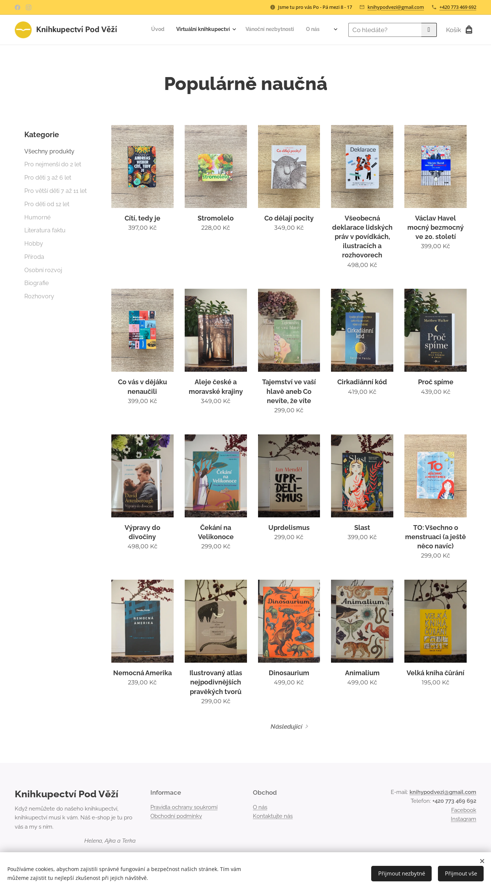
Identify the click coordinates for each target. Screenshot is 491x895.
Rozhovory (39, 296)
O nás (260, 807)
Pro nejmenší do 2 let (52, 164)
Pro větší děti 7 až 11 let (55, 190)
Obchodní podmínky (176, 816)
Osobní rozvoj (43, 270)
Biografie (36, 283)
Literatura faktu (45, 230)
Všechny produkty (49, 151)
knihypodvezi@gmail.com (396, 7)
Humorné (37, 217)
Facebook (463, 810)
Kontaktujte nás (273, 816)
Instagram (463, 819)
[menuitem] (274, 30)
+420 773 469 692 (457, 7)
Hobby (33, 243)
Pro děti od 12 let (46, 204)
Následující (286, 726)
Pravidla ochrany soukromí (183, 807)
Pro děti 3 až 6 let (47, 177)
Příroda (34, 256)
